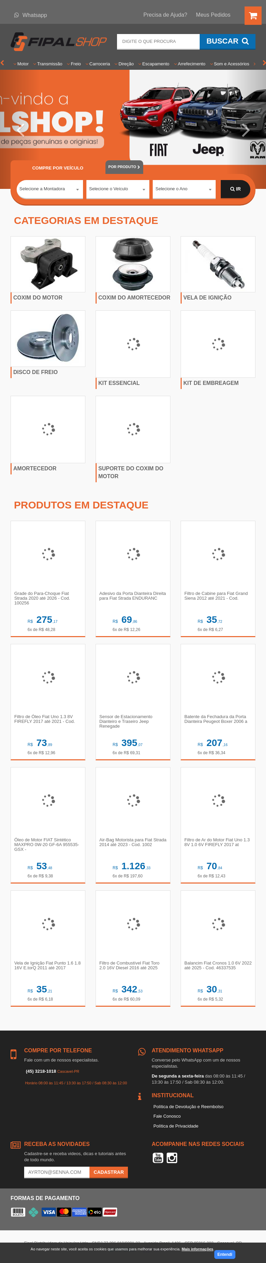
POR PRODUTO (124, 167)
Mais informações (197, 1249)
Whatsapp (30, 15)
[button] (20, 129)
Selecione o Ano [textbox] (171, 188)
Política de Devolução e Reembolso (188, 1106)
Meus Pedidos (213, 15)
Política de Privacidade (175, 1126)
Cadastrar (109, 1172)
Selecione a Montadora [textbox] (42, 188)
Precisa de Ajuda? (165, 15)
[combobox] (50, 189)
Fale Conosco (167, 1116)
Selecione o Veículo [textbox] (108, 188)
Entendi (224, 1254)
